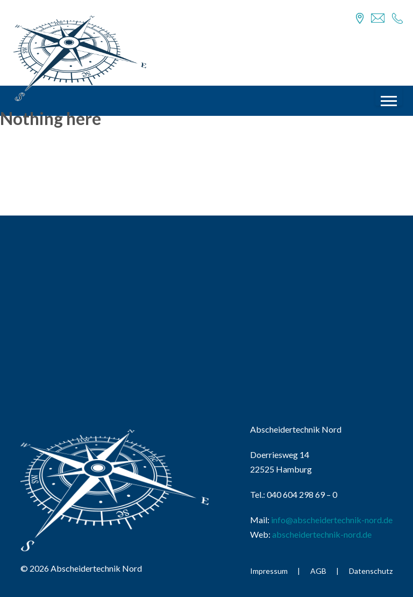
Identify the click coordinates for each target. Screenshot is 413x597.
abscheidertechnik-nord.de (322, 534)
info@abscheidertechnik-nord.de (332, 520)
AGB (318, 570)
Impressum (269, 570)
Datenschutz (371, 570)
